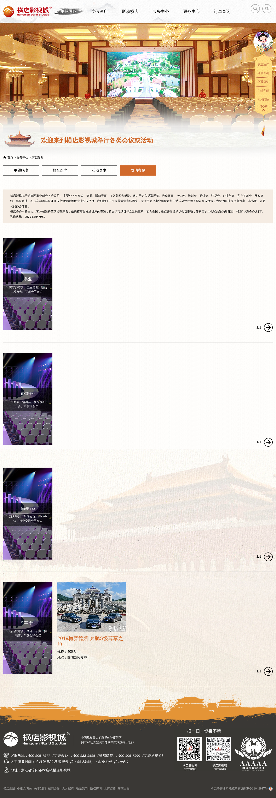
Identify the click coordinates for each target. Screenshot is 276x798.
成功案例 (138, 170)
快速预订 (263, 64)
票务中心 (191, 11)
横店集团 (9, 788)
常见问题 (263, 99)
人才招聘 (68, 788)
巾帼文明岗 (24, 788)
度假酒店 (99, 11)
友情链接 (110, 788)
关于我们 (40, 788)
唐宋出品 (124, 788)
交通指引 (263, 81)
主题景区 (69, 11)
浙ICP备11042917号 (254, 788)
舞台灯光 (60, 170)
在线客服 (263, 90)
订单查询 (222, 11)
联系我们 (82, 788)
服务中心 (161, 11)
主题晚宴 (21, 170)
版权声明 (96, 788)
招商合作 (54, 788)
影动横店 (130, 11)
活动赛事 (99, 170)
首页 (10, 157)
